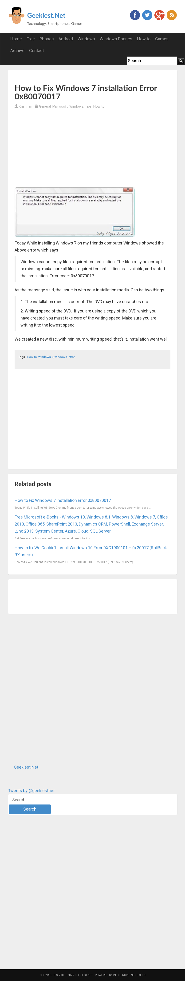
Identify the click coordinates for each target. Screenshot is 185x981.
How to (99, 106)
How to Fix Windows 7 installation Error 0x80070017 (63, 500)
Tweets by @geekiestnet (31, 790)
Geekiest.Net (46, 15)
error (71, 357)
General (45, 106)
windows (61, 357)
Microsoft (60, 106)
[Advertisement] (70, 76)
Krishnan (25, 106)
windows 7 (45, 357)
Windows (76, 106)
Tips (88, 106)
